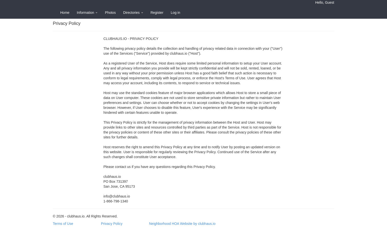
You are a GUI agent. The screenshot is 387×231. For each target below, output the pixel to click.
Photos (110, 13)
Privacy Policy (111, 224)
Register (157, 13)
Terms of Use (63, 224)
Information (87, 13)
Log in (175, 13)
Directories (133, 13)
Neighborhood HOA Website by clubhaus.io (182, 224)
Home (64, 13)
